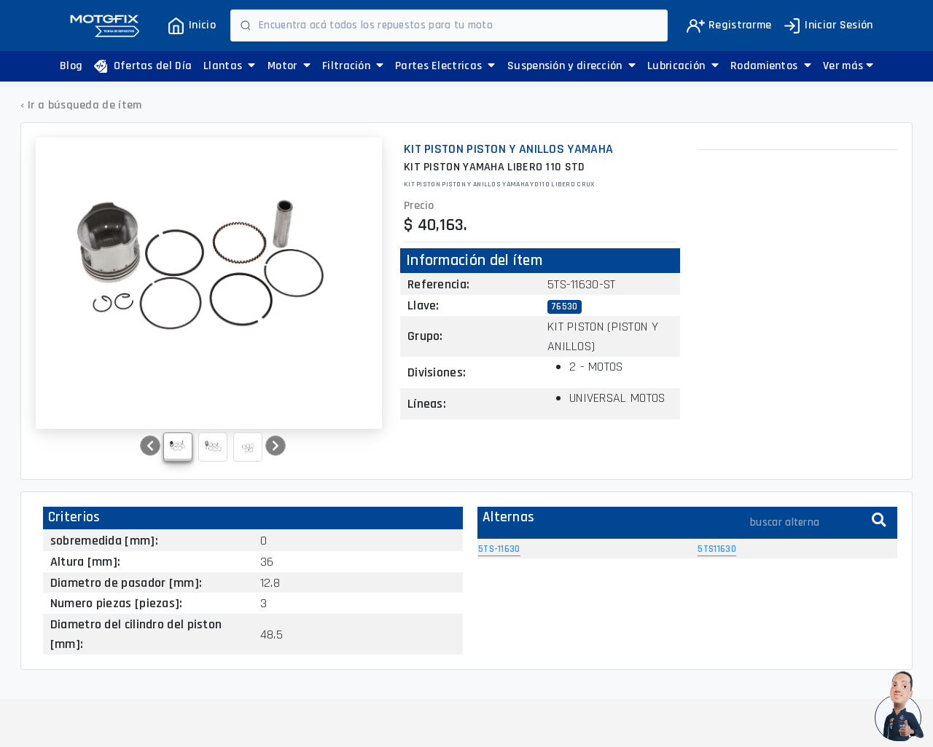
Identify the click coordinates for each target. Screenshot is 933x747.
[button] (848, 66)
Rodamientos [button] (770, 66)
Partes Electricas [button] (445, 66)
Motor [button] (289, 66)
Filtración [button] (353, 66)
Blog (71, 66)
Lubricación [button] (683, 66)
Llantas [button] (229, 66)
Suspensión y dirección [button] (571, 66)
